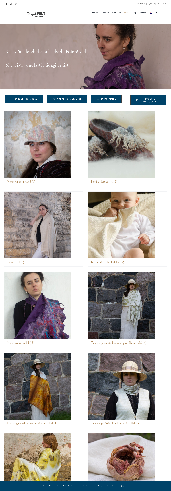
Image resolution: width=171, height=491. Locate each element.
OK (122, 486)
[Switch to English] (151, 12)
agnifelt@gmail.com (156, 3)
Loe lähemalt (108, 486)
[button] (161, 12)
